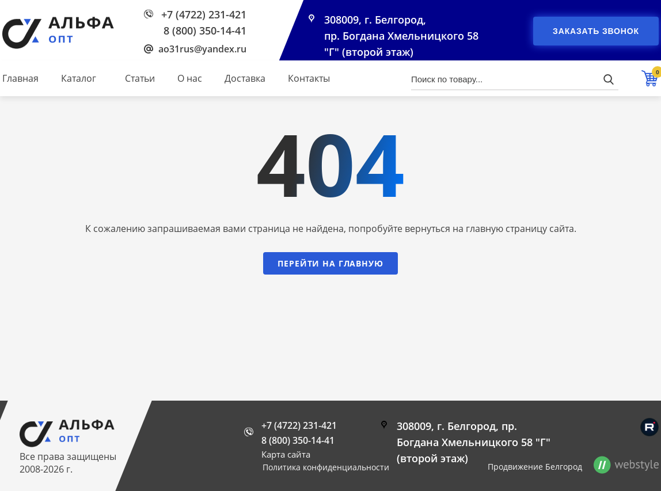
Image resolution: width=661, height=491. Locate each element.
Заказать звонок (596, 31)
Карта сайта (285, 454)
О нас (189, 78)
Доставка (245, 78)
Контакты (309, 78)
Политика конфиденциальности (326, 467)
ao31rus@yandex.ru (202, 49)
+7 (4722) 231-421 (203, 14)
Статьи (140, 78)
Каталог (78, 78)
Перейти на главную (330, 263)
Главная (20, 78)
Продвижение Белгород (535, 466)
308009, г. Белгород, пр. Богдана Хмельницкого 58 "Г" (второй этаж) (401, 36)
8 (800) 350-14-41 (205, 30)
